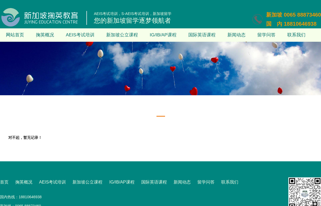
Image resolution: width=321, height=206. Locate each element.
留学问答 (266, 34)
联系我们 (296, 34)
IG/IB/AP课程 (163, 34)
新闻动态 (236, 34)
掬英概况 (45, 34)
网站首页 (15, 34)
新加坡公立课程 (122, 34)
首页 (4, 182)
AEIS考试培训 (80, 34)
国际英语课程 (202, 34)
